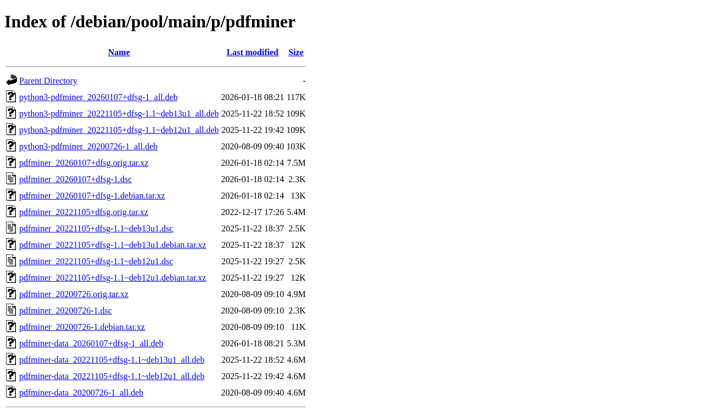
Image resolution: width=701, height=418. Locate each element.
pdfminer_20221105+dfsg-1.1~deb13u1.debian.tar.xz (112, 244)
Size (296, 52)
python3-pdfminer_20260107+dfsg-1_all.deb (98, 97)
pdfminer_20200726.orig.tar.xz (74, 294)
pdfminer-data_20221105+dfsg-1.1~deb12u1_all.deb (111, 376)
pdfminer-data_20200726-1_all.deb (81, 392)
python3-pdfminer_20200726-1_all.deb (88, 146)
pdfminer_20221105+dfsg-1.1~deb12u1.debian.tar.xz (112, 277)
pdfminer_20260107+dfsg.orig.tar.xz (83, 162)
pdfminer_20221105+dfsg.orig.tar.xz (83, 212)
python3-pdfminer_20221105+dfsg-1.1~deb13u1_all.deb (119, 113)
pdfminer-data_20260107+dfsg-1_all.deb (91, 343)
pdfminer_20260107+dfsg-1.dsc (75, 179)
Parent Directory (48, 80)
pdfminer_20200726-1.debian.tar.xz (82, 327)
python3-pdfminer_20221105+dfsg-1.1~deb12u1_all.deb (119, 130)
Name (119, 52)
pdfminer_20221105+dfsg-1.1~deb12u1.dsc (96, 261)
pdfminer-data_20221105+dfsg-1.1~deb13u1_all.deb (111, 359)
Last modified (253, 52)
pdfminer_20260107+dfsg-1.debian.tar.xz (92, 195)
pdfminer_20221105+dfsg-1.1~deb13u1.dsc (96, 228)
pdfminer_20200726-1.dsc (65, 310)
